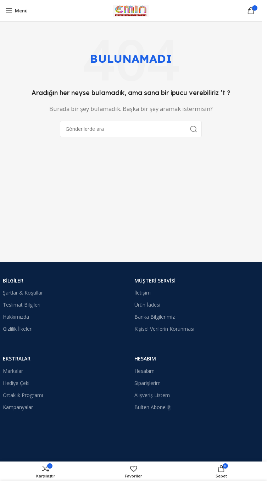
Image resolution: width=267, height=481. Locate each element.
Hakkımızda (16, 316)
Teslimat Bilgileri (21, 304)
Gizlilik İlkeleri (18, 328)
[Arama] (131, 129)
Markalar (13, 371)
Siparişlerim (147, 383)
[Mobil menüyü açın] (16, 11)
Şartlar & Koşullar (23, 292)
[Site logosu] (131, 9)
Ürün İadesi (147, 304)
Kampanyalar (18, 407)
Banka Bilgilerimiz (154, 316)
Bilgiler (13, 280)
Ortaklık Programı (23, 395)
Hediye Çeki (16, 383)
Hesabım (145, 358)
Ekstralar (16, 358)
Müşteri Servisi (155, 280)
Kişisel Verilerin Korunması (164, 328)
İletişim (142, 292)
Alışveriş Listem (152, 395)
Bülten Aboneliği (153, 407)
